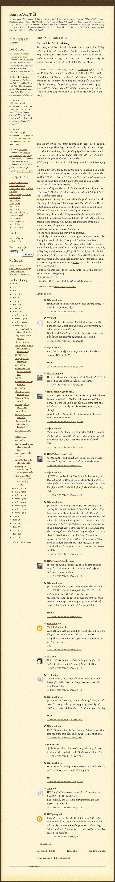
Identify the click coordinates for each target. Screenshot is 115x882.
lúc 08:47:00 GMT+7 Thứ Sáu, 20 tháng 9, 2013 (65, 782)
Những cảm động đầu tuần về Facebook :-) (22, 424)
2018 (15, 294)
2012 (15, 516)
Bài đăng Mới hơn (46, 850)
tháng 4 (18, 502)
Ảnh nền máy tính (17, 227)
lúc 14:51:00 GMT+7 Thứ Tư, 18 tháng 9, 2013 (65, 756)
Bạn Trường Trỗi (22, 14)
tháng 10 (19, 322)
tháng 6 (18, 495)
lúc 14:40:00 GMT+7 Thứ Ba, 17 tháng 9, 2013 (64, 576)
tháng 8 (18, 488)
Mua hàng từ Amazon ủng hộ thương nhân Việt (24, 469)
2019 (15, 290)
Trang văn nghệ (16, 215)
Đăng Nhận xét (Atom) (58, 857)
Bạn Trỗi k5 (14, 206)
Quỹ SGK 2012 (16, 241)
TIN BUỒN (20, 365)
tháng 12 (19, 315)
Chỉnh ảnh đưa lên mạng (20, 268)
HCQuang (52, 814)
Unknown (52, 623)
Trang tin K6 (14, 203)
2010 (15, 523)
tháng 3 (18, 506)
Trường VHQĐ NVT (18, 182)
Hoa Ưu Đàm (20, 411)
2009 (15, 527)
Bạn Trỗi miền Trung (18, 212)
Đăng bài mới (15, 266)
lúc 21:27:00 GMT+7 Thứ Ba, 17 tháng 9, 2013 (64, 650)
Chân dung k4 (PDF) (18, 221)
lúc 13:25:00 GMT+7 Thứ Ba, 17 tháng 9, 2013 (64, 554)
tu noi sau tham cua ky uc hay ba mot (20, 109)
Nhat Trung (53, 373)
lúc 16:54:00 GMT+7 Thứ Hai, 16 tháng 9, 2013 (65, 385)
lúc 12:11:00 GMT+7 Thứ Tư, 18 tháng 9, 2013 (64, 738)
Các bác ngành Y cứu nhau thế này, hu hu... (24, 447)
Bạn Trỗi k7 (14, 200)
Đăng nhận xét (45, 844)
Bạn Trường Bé (16, 238)
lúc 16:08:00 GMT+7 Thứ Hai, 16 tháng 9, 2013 (65, 341)
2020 (15, 287)
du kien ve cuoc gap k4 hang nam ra (21, 138)
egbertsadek (23, 77)
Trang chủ (72, 850)
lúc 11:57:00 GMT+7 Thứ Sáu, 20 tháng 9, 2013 (65, 807)
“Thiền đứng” (84, 69)
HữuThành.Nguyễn (18, 103)
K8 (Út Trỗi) (15, 197)
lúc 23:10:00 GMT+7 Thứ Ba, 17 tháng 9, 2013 (64, 668)
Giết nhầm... (20, 437)
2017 (15, 298)
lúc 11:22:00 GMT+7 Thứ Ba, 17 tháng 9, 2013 (64, 495)
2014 (15, 308)
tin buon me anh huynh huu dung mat (20, 83)
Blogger (27, 542)
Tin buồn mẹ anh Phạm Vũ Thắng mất (23, 371)
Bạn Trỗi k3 (14, 209)
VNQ (50, 656)
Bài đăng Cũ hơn (97, 850)
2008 (15, 530)
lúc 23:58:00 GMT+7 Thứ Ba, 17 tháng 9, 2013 (64, 690)
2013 (15, 311)
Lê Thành (23, 149)
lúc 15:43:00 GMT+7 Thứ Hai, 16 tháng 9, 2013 (65, 311)
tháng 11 (19, 318)
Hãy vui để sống (22, 342)
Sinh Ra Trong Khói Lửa (20, 194)
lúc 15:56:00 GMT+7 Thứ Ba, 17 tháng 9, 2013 (64, 617)
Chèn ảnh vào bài (17, 271)
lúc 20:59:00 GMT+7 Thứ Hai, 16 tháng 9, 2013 (65, 422)
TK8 (49, 318)
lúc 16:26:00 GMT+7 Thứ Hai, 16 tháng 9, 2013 (65, 366)
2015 (15, 305)
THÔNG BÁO (21, 355)
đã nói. (76, 262)
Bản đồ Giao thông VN (19, 274)
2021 (15, 283)
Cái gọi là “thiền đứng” (53, 43)
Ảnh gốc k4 (14, 224)
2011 (15, 520)
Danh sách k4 (15, 218)
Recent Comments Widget (25, 172)
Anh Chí (18, 378)
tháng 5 (18, 498)
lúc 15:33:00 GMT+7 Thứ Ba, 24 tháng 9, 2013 (64, 837)
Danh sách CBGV (17, 185)
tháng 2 (18, 509)
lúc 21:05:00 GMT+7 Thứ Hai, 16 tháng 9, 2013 (65, 447)
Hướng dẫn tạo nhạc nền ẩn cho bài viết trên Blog (24, 348)
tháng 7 (18, 492)
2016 (15, 301)
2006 (15, 537)
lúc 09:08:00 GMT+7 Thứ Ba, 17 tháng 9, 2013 (64, 466)
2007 (15, 534)
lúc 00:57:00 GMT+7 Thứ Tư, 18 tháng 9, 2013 (65, 719)
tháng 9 (18, 325)
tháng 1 (18, 513)
